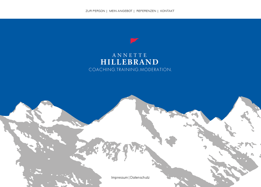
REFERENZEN (146, 11)
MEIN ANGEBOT (120, 11)
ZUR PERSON (95, 11)
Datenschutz (140, 177)
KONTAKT (167, 11)
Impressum (119, 177)
